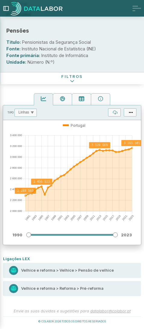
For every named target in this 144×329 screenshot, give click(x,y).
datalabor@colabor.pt (110, 311)
